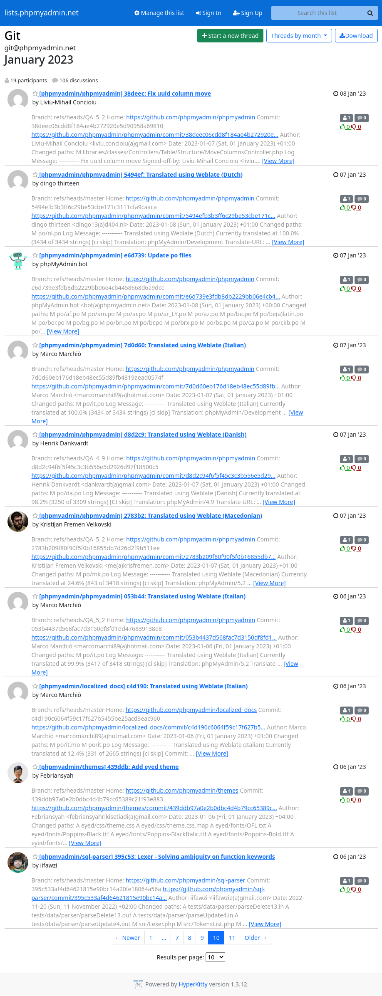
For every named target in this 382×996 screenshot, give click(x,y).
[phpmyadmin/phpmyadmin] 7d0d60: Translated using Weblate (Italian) (139, 345)
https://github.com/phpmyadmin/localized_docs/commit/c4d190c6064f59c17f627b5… (148, 727)
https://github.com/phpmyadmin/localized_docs (191, 710)
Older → (256, 938)
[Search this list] (317, 13)
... (163, 938)
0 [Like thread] (345, 127)
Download (356, 36)
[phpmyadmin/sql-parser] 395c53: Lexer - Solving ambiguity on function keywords (153, 856)
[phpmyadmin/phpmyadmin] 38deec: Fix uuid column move (121, 93)
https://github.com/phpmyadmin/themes (182, 790)
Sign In (208, 13)
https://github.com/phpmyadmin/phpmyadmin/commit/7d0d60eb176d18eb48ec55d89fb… (156, 386)
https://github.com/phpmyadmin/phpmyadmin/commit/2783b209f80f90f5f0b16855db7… (154, 557)
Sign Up (248, 13)
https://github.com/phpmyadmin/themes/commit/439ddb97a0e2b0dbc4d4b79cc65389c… (154, 808)
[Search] (370, 13)
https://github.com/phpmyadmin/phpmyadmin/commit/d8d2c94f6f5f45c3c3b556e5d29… (153, 475)
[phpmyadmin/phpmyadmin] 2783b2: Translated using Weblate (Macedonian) (147, 515)
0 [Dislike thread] (356, 127)
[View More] (278, 161)
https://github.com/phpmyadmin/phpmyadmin (190, 117)
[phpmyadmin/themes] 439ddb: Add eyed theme (105, 767)
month (296, 36)
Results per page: (180, 957)
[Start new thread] (230, 36)
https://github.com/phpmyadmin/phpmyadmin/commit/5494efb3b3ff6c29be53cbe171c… (153, 216)
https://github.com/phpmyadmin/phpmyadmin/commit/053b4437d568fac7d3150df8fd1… (154, 637)
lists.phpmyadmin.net (42, 13)
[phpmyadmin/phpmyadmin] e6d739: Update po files (112, 255)
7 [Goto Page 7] (177, 938)
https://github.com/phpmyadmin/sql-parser (186, 880)
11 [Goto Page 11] (232, 938)
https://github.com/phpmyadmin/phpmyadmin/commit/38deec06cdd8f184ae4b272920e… (155, 134)
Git (13, 35)
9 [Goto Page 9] (202, 938)
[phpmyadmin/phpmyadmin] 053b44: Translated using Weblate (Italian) (139, 596)
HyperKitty (193, 984)
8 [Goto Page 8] (189, 938)
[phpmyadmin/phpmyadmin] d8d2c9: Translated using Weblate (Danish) (139, 434)
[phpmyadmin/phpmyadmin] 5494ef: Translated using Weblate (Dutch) (137, 174)
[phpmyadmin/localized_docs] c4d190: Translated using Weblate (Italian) (140, 686)
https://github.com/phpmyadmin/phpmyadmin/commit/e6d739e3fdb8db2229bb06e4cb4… (156, 296)
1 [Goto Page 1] (150, 938)
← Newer (127, 938)
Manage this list (159, 13)
